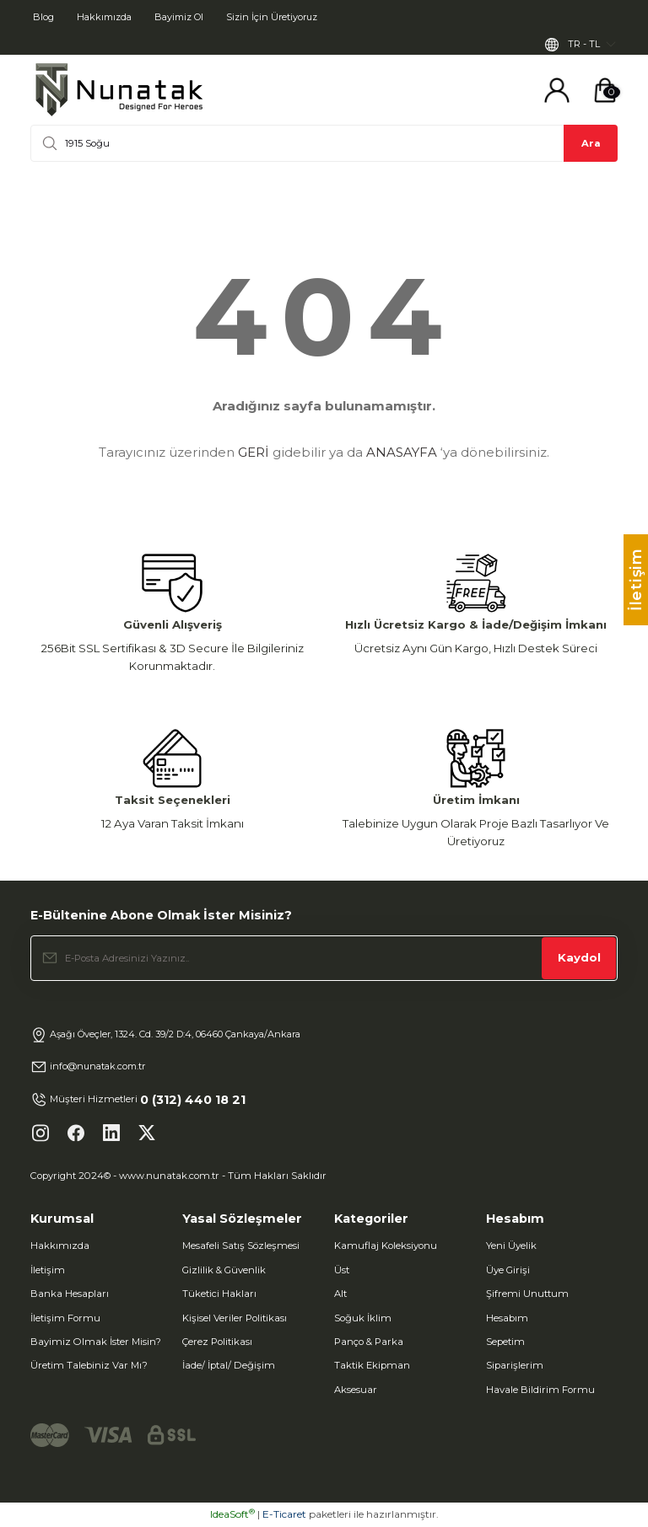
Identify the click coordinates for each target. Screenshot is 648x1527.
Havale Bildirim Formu (540, 1390)
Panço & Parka (368, 1342)
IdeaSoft (232, 1514)
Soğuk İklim (363, 1318)
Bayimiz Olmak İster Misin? (95, 1342)
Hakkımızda (59, 1246)
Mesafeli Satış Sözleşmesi (241, 1246)
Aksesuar (355, 1390)
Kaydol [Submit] (579, 958)
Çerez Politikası (217, 1342)
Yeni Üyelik (511, 1246)
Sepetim (505, 1342)
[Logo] (119, 90)
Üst (341, 1270)
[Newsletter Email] (324, 958)
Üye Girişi (508, 1270)
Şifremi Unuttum (527, 1294)
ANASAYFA (401, 453)
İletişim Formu (65, 1318)
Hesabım (507, 1318)
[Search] (324, 144)
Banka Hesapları (69, 1294)
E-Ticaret (284, 1514)
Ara (591, 143)
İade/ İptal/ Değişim (228, 1366)
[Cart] (605, 91)
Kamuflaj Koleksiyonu (385, 1246)
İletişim (47, 1270)
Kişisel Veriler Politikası (234, 1318)
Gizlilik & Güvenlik (224, 1270)
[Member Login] (557, 91)
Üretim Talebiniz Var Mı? (89, 1366)
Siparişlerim (514, 1366)
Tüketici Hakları (219, 1294)
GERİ (253, 453)
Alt (340, 1294)
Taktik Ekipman (372, 1366)
